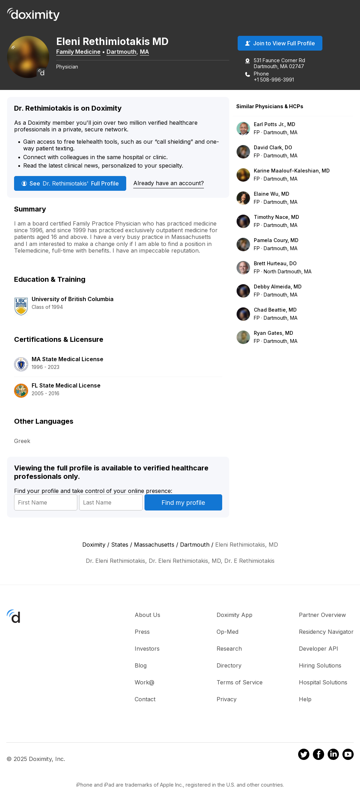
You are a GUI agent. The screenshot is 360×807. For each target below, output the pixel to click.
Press (142, 631)
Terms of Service (240, 682)
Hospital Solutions (323, 682)
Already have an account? (168, 183)
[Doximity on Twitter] (303, 755)
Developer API (318, 648)
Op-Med (227, 631)
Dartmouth (121, 51)
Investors (147, 648)
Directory (229, 665)
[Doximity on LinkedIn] (333, 755)
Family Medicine (78, 51)
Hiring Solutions (320, 665)
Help (305, 699)
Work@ (144, 682)
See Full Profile (70, 183)
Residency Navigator (326, 631)
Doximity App (234, 614)
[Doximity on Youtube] (348, 755)
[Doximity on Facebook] (318, 755)
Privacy (227, 699)
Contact (145, 699)
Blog (141, 665)
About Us (147, 614)
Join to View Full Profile (280, 43)
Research (229, 648)
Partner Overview (322, 614)
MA (144, 51)
